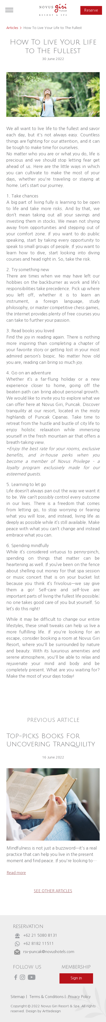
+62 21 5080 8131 (40, 935)
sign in (76, 978)
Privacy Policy (79, 997)
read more (16, 873)
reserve (91, 10)
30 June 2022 (53, 59)
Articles (12, 27)
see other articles (53, 891)
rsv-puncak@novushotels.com (48, 952)
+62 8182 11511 (38, 943)
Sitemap (18, 997)
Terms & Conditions (46, 997)
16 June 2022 (53, 757)
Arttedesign (51, 1011)
